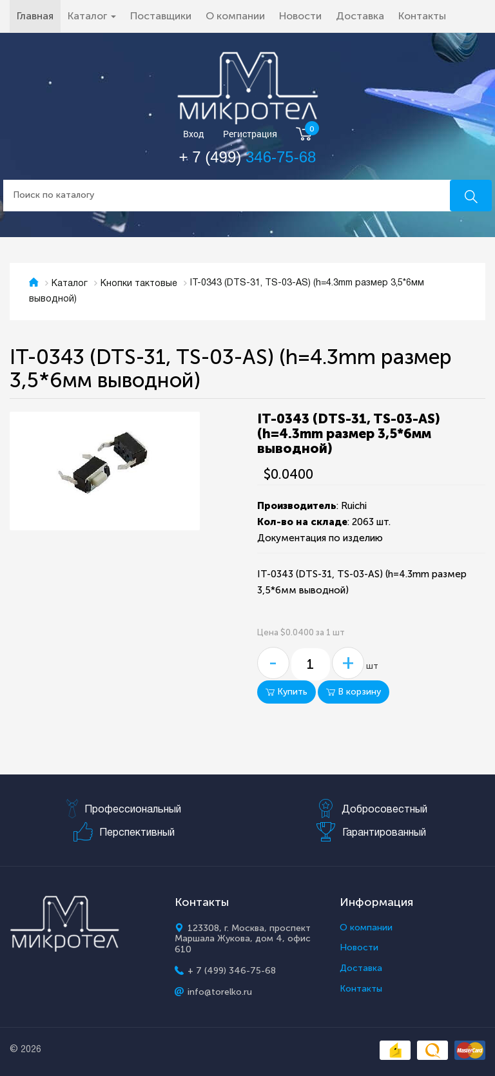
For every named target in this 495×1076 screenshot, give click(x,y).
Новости (300, 16)
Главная (39, 15)
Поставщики (160, 16)
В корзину (353, 691)
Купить (286, 691)
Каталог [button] (92, 16)
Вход (193, 134)
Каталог (70, 284)
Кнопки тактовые (139, 284)
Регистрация (250, 134)
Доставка (360, 16)
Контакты (422, 16)
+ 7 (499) (247, 157)
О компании (235, 16)
